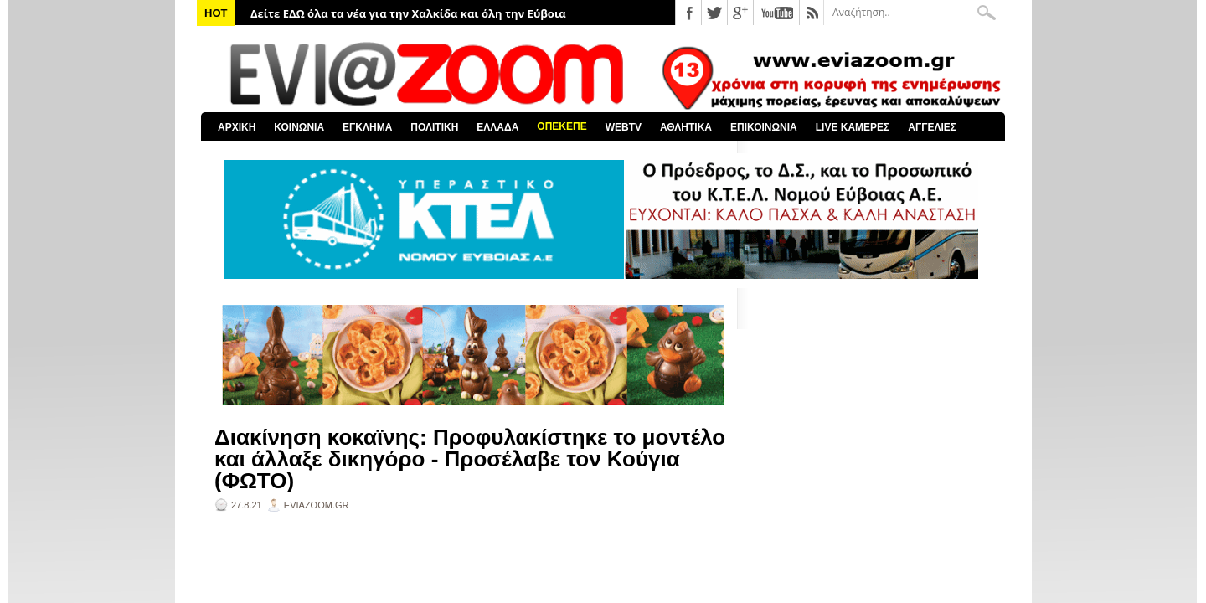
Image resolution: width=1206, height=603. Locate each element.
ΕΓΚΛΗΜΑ (367, 127)
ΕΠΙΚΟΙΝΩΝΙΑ (763, 127)
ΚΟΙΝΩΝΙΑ (299, 127)
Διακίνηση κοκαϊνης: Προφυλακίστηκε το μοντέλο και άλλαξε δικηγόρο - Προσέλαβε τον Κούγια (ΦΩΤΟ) (469, 459)
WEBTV (624, 127)
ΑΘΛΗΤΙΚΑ (686, 127)
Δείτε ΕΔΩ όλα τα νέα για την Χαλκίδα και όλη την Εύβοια (408, 13)
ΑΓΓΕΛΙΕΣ (932, 127)
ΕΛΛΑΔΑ (497, 127)
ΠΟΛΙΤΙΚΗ (434, 127)
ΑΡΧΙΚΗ (236, 127)
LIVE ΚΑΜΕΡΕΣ (853, 127)
